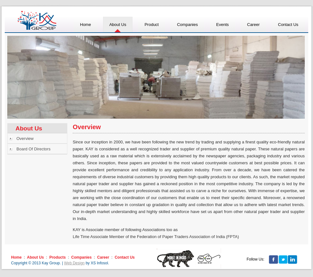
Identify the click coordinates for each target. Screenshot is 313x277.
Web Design (74, 263)
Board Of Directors (33, 149)
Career (103, 257)
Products (57, 257)
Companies (81, 257)
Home (16, 257)
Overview (25, 138)
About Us (35, 257)
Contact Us (125, 257)
